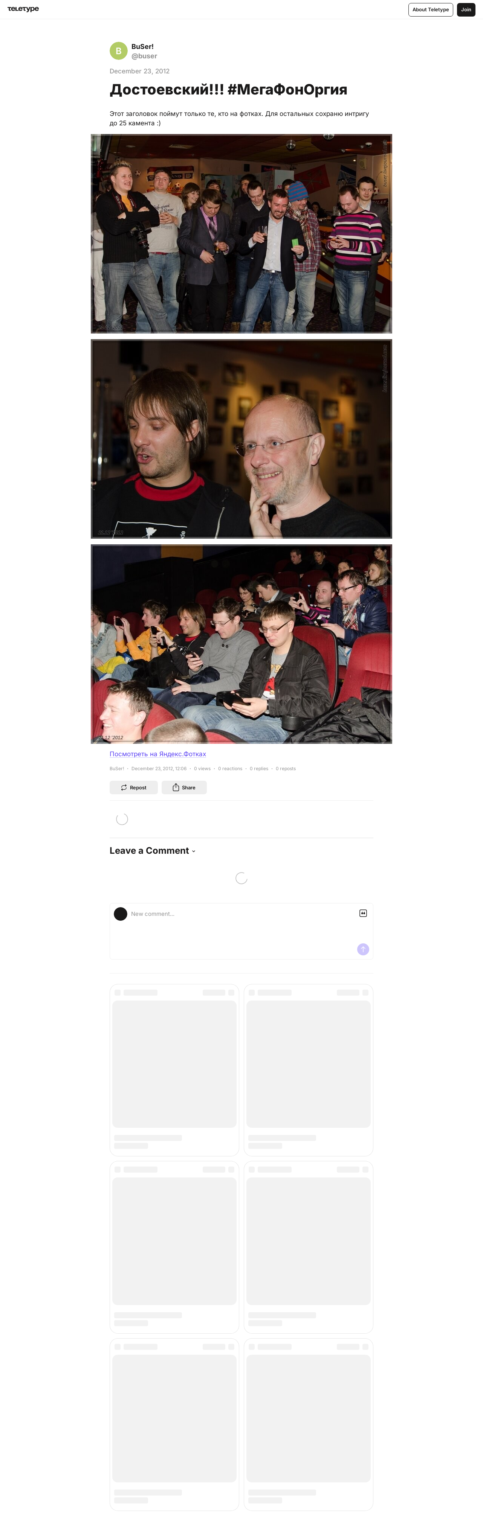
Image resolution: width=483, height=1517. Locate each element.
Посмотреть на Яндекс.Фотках (158, 754)
